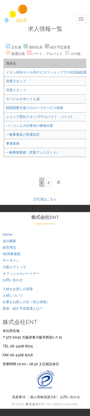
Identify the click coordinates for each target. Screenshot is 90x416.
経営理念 (9, 247)
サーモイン (11, 260)
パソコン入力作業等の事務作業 (29, 126)
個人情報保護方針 (43, 397)
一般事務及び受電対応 (23, 134)
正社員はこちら (45, 199)
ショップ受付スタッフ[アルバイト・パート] (39, 117)
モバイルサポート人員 (23, 99)
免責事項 (18, 397)
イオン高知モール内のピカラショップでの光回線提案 (46, 72)
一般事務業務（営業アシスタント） (33, 152)
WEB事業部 (11, 254)
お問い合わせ (13, 280)
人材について (13, 295)
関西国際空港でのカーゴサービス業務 (34, 108)
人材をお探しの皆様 (18, 289)
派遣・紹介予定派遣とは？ (23, 308)
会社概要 (9, 241)
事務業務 (12, 143)
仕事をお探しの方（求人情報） (26, 302)
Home (7, 234)
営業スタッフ (16, 81)
